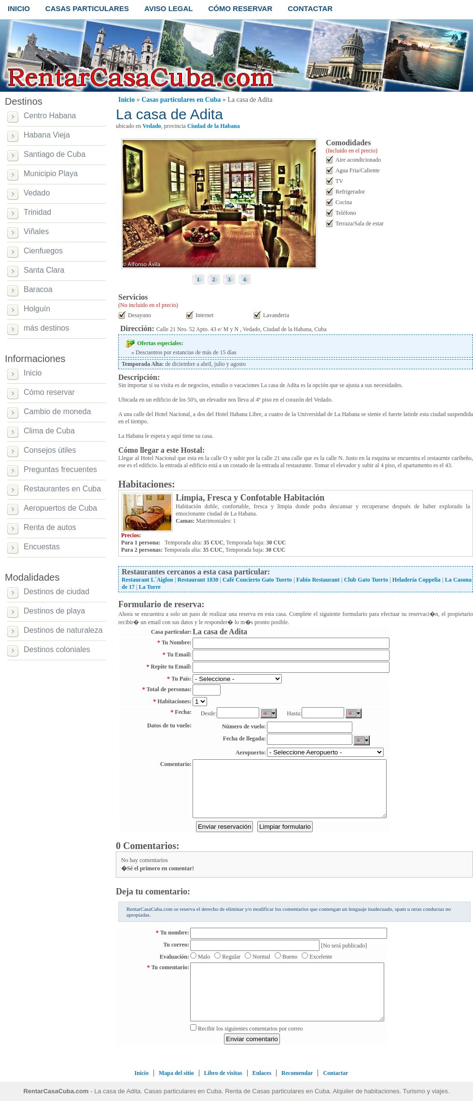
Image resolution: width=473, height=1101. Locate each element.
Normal (261, 956)
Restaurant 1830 (198, 579)
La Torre (149, 587)
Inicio (126, 99)
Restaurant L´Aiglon (147, 579)
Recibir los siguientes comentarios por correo (250, 1028)
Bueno (289, 956)
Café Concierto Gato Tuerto (257, 579)
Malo (204, 956)
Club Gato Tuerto (366, 579)
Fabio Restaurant (318, 579)
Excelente (320, 956)
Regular (231, 956)
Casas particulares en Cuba (181, 99)
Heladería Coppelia (416, 579)
